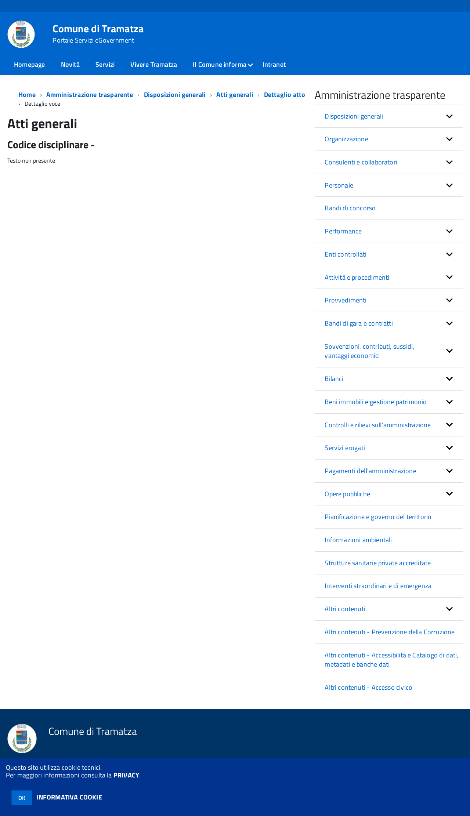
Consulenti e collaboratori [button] (361, 162)
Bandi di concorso (350, 208)
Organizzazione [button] (346, 139)
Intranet (274, 64)
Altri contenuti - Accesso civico (368, 687)
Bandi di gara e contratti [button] (359, 323)
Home (27, 94)
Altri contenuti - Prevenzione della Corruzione (390, 632)
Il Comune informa (219, 64)
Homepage (29, 64)
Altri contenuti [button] (345, 609)
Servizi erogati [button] (345, 448)
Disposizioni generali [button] (354, 116)
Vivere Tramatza (153, 64)
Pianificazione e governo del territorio (378, 517)
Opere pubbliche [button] (347, 494)
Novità (70, 64)
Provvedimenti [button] (345, 300)
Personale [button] (339, 185)
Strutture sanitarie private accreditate (378, 563)
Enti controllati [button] (345, 254)
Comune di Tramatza (98, 33)
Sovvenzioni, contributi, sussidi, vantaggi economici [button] (369, 351)
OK (21, 798)
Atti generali (234, 94)
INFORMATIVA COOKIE (69, 797)
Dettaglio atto (285, 94)
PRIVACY (126, 775)
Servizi (105, 64)
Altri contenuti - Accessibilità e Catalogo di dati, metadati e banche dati (391, 660)
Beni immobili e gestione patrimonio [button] (376, 402)
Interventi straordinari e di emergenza (378, 586)
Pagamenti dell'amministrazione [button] (370, 471)
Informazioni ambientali (358, 540)
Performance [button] (343, 231)
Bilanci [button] (334, 379)
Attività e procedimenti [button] (357, 277)
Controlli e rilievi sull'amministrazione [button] (378, 425)
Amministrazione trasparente (89, 94)
